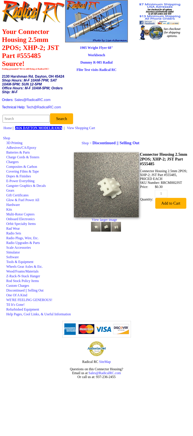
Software (12, 257)
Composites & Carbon (21, 166)
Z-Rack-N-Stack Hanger (23, 276)
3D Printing (14, 143)
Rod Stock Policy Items (22, 281)
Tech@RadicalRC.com (43, 107)
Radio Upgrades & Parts (23, 243)
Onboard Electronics (20, 219)
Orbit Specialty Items (21, 224)
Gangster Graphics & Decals (26, 186)
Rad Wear (13, 228)
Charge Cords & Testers (22, 157)
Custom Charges (17, 285)
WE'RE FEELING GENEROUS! (29, 300)
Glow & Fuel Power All (22, 200)
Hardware (13, 205)
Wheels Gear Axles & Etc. (24, 266)
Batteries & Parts (18, 152)
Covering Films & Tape (22, 171)
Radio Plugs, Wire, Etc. (22, 238)
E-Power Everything (20, 181)
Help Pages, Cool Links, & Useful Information (38, 314)
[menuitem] (37, 138)
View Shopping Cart (81, 128)
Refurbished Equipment (22, 309)
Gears (10, 190)
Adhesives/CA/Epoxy (21, 147)
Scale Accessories (18, 247)
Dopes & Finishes (18, 176)
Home (7, 128)
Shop (6, 138)
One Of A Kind (16, 295)
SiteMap (105, 362)
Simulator (13, 252)
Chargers (12, 162)
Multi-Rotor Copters (20, 214)
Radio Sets (13, 233)
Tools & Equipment (19, 262)
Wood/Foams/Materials (22, 271)
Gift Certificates (17, 195)
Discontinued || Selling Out (25, 290)
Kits (9, 209)
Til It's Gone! (15, 304)
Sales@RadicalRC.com (32, 100)
